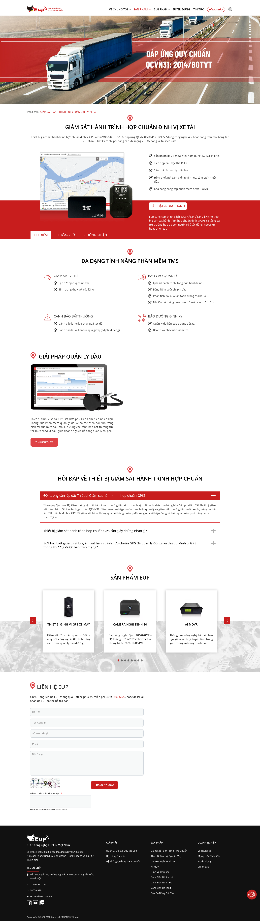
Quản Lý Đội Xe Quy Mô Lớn (121, 850)
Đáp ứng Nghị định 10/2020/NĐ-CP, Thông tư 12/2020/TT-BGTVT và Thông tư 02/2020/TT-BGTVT (130, 639)
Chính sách (204, 866)
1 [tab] (118, 660)
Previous (33, 620)
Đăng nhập (216, 9)
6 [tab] (135, 660)
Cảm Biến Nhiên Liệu (162, 877)
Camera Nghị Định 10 (163, 861)
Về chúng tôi (118, 9)
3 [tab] (125, 660)
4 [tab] (128, 660)
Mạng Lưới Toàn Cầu (209, 856)
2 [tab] (121, 660)
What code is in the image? (46, 793)
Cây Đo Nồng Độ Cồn (162, 893)
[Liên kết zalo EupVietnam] (41, 902)
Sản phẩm (141, 9)
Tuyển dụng (181, 9)
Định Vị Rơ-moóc (160, 871)
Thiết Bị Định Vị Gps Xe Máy (166, 856)
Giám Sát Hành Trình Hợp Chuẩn (169, 850)
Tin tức (198, 9)
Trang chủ (32, 111)
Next (227, 620)
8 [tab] (141, 660)
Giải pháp (160, 9)
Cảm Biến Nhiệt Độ (161, 882)
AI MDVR (155, 866)
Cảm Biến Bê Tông (161, 887)
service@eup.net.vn (41, 896)
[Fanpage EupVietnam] (29, 902)
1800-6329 (35, 890)
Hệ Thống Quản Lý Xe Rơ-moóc (123, 861)
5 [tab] (131, 660)
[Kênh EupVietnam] (35, 902)
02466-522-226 (38, 884)
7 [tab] (138, 660)
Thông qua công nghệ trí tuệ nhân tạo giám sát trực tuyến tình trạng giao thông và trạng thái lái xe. (191, 639)
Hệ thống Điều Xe (115, 856)
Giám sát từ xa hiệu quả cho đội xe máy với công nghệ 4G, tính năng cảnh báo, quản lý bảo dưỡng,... (68, 639)
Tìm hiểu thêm (44, 442)
